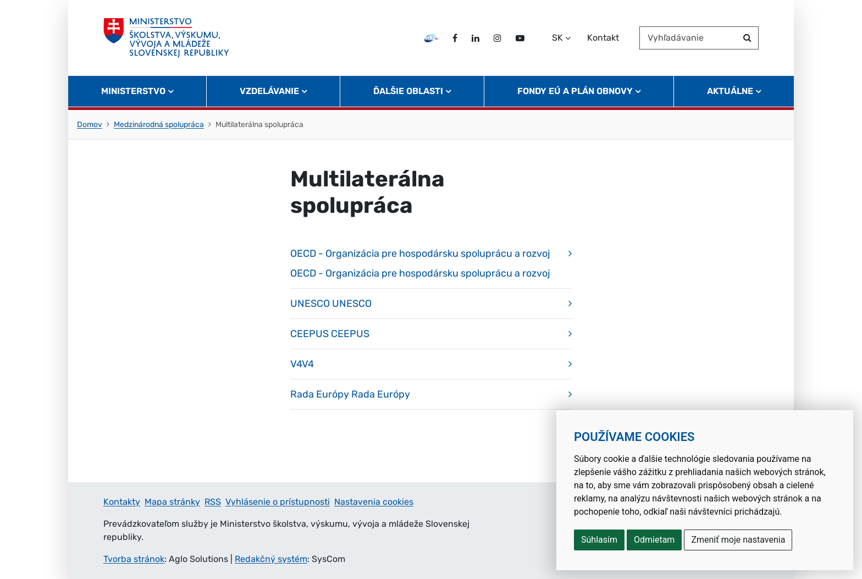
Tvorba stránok (133, 559)
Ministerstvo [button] (133, 91)
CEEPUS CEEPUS (329, 334)
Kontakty (121, 502)
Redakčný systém (271, 559)
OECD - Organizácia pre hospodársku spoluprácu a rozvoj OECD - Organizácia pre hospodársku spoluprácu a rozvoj (420, 263)
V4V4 (302, 364)
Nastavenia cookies (373, 502)
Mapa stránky (172, 502)
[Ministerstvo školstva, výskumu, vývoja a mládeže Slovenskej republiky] (166, 38)
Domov (89, 124)
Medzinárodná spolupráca (159, 124)
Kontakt (603, 37)
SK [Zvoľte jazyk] (557, 37)
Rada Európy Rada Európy (350, 394)
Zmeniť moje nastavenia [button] (738, 539)
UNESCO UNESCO (331, 303)
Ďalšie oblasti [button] (408, 91)
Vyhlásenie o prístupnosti (277, 502)
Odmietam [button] (654, 539)
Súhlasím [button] (599, 539)
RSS (213, 502)
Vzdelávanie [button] (269, 91)
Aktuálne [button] (730, 91)
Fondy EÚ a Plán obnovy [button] (575, 91)
